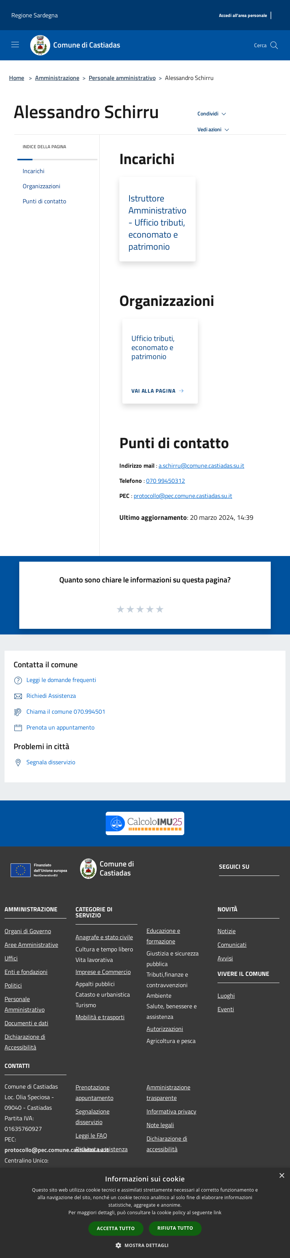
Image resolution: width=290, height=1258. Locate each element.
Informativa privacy (171, 1111)
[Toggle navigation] (15, 44)
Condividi (212, 113)
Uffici (11, 958)
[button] (145, 1245)
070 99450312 (165, 480)
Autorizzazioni (165, 1028)
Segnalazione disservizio (93, 1116)
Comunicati (232, 944)
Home (16, 77)
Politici (13, 985)
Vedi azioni (214, 129)
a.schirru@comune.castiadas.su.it (201, 465)
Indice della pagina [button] (44, 146)
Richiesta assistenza (102, 1149)
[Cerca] (274, 45)
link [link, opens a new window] (218, 1212)
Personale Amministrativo (25, 1004)
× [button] (281, 1176)
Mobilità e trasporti (100, 1016)
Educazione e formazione (163, 936)
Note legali (160, 1124)
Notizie (227, 930)
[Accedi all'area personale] (243, 15)
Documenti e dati (26, 1023)
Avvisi (225, 958)
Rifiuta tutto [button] (175, 1228)
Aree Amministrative (31, 944)
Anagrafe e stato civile (104, 937)
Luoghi (226, 995)
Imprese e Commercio (103, 971)
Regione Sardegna (34, 15)
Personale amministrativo (122, 77)
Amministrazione (57, 77)
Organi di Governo (28, 930)
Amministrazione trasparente (168, 1092)
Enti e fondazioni (26, 971)
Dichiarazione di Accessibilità (25, 1042)
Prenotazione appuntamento (94, 1092)
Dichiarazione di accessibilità (167, 1144)
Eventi (226, 1009)
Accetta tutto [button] (116, 1228)
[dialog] (145, 1213)
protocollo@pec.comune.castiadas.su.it (183, 495)
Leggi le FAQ (91, 1135)
